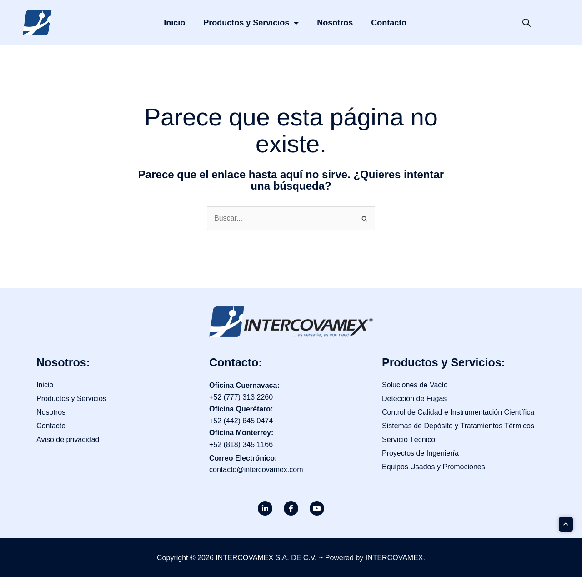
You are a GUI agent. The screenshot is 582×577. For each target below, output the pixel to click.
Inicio (174, 22)
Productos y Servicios (251, 22)
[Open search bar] (526, 23)
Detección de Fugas (414, 398)
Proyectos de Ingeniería (420, 453)
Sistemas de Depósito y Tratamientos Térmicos (458, 426)
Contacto (388, 22)
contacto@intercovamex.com (256, 469)
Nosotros (335, 22)
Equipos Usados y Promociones (433, 467)
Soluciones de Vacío (415, 385)
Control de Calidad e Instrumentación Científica (458, 412)
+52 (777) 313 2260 (241, 397)
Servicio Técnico (408, 439)
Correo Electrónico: (243, 458)
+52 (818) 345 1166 (241, 444)
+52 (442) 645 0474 (241, 421)
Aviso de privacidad (67, 439)
